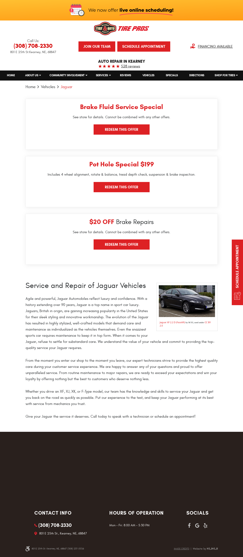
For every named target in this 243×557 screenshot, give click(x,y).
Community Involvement (67, 75)
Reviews (125, 75)
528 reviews (130, 66)
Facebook (189, 526)
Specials (172, 75)
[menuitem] (10, 75)
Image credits (181, 549)
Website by (205, 548)
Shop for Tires (225, 75)
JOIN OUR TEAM (96, 46)
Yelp (205, 526)
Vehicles (148, 75)
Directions (196, 75)
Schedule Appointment (143, 46)
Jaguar (66, 86)
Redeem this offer (121, 129)
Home (11, 75)
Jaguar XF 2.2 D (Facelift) (172, 322)
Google (197, 526)
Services (102, 75)
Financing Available (215, 46)
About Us (31, 75)
